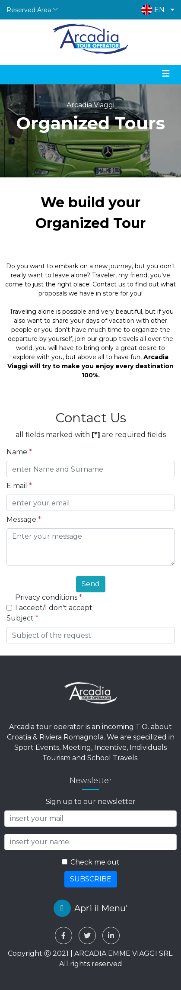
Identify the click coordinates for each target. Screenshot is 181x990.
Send (91, 584)
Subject (22, 618)
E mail (19, 486)
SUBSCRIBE (90, 879)
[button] (156, 9)
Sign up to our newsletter (91, 801)
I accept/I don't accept (53, 608)
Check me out (95, 862)
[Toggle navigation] (166, 73)
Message (23, 519)
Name (19, 452)
